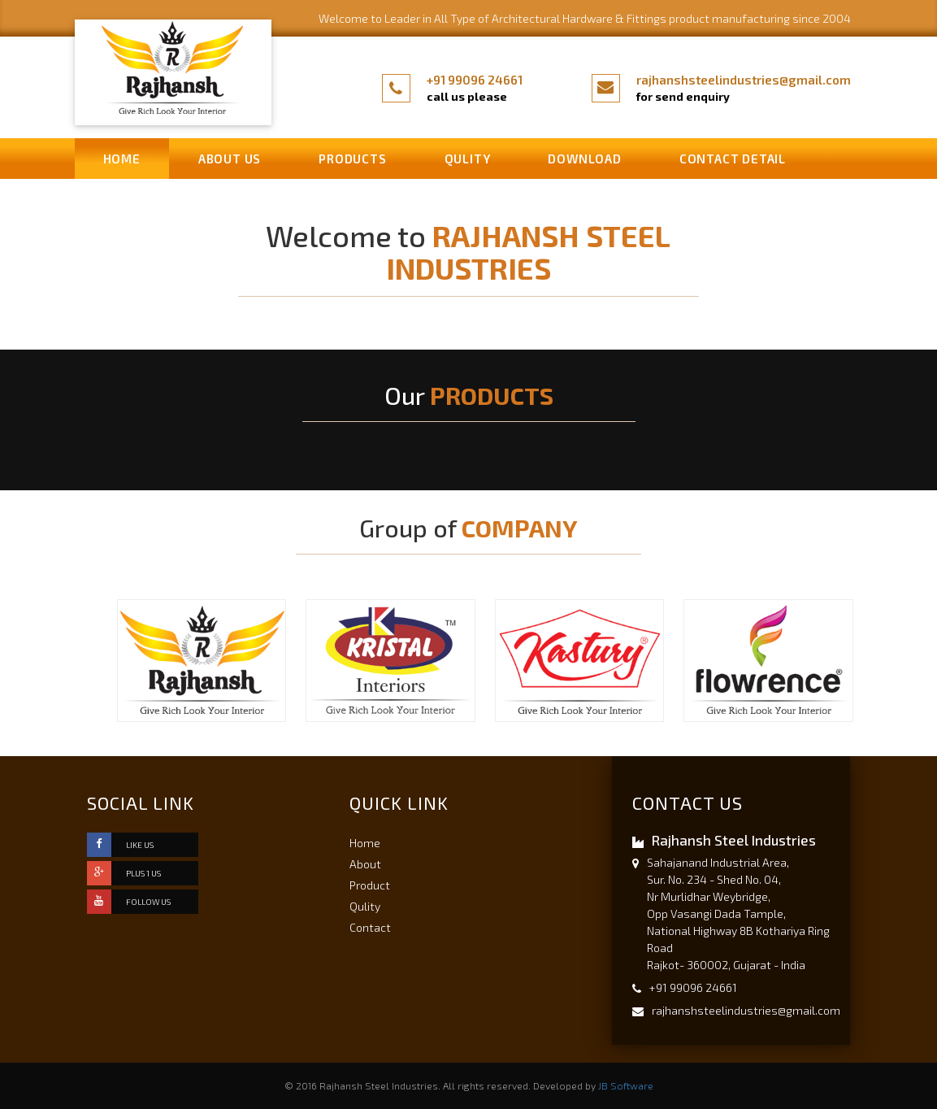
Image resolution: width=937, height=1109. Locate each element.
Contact (370, 927)
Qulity (468, 158)
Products (352, 158)
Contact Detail (732, 158)
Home (122, 158)
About (365, 864)
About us (229, 158)
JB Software (625, 1085)
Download (584, 158)
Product (369, 885)
